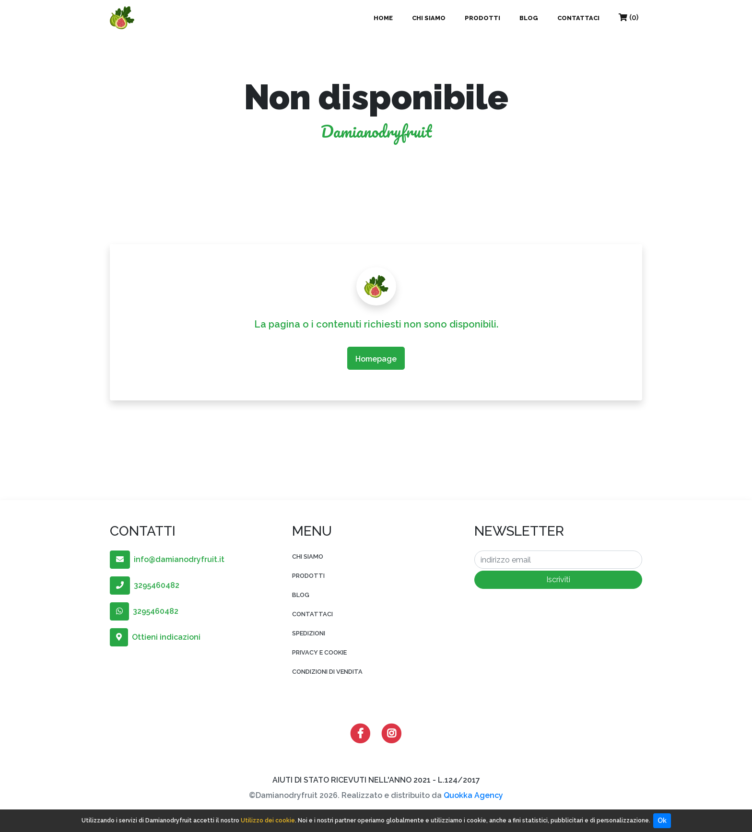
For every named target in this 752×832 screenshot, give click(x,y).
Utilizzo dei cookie (268, 820)
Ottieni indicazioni (155, 637)
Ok (662, 820)
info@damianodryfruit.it (167, 559)
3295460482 (144, 585)
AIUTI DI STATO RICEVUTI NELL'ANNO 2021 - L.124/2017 (376, 780)
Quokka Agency (473, 795)
